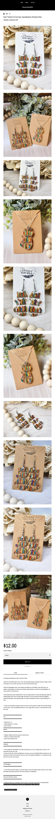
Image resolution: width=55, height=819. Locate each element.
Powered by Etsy (27, 816)
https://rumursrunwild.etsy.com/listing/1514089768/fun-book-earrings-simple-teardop (21, 784)
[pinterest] (27, 799)
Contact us (27, 811)
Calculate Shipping (7, 650)
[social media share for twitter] (7, 14)
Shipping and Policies (27, 808)
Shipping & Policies (39, 673)
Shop (22, 2)
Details (15, 673)
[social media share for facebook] (4, 14)
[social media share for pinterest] (9, 14)
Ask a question (27, 666)
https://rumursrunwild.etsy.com (10, 790)
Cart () (33, 2)
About (26, 2)
